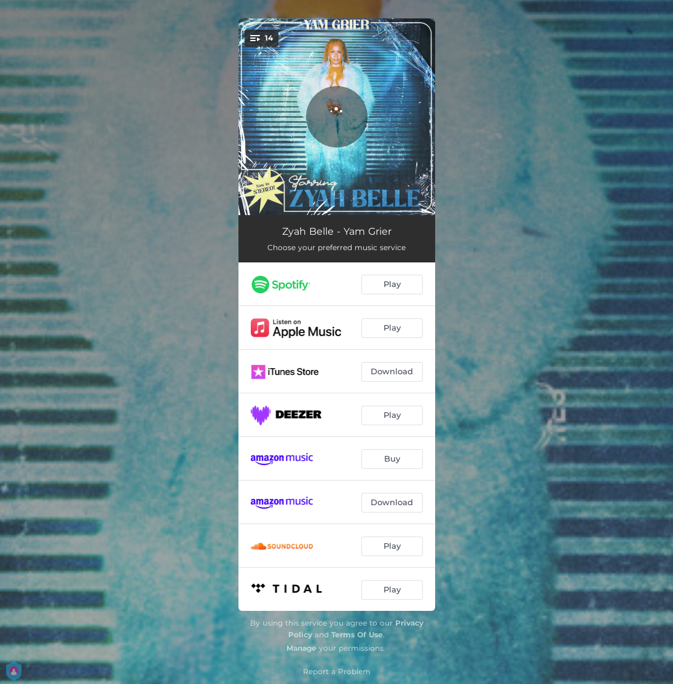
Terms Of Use (357, 634)
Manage (301, 648)
